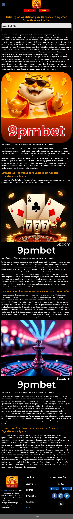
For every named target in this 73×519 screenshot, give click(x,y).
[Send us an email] (61, 500)
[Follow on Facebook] (54, 492)
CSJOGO (36, 513)
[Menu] (3, 4)
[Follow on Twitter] (67, 492)
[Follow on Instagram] (60, 492)
